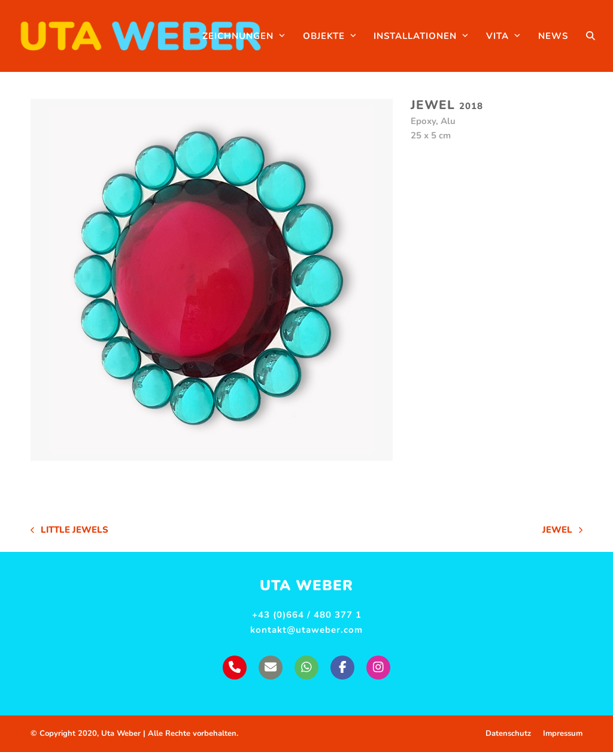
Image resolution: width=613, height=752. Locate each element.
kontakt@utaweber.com (306, 630)
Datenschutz (508, 733)
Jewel (562, 530)
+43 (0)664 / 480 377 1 (307, 615)
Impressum (562, 733)
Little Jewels (69, 530)
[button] (590, 36)
